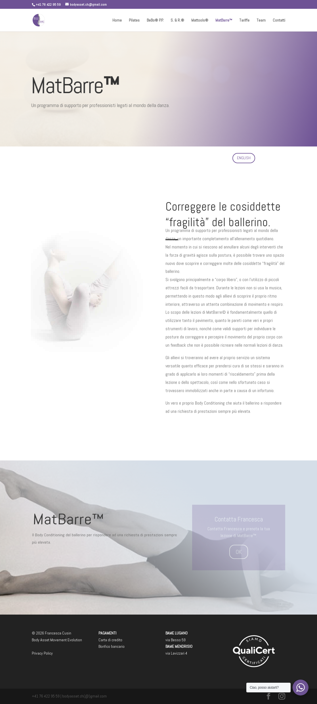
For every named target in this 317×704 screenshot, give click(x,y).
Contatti (279, 20)
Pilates (134, 20)
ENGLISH (244, 157)
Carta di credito (110, 639)
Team (261, 20)
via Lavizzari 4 (176, 653)
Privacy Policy (42, 653)
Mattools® (199, 20)
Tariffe (244, 20)
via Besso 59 (175, 639)
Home (117, 20)
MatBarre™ (223, 20)
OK (239, 552)
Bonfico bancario (111, 646)
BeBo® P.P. (155, 20)
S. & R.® (177, 20)
